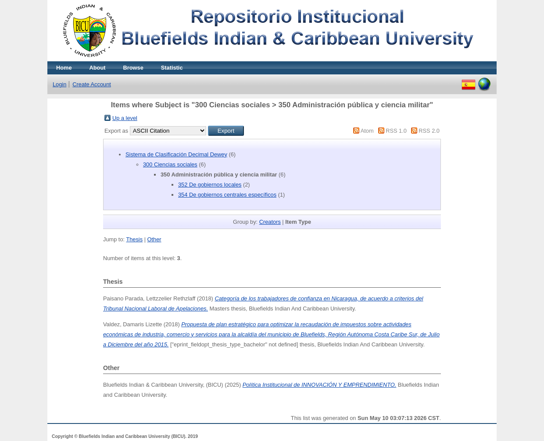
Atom (367, 130)
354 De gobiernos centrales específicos (227, 194)
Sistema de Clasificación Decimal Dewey (176, 154)
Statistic (172, 67)
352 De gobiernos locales (209, 184)
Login (59, 84)
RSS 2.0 (429, 130)
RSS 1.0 (396, 130)
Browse (133, 67)
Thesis (134, 239)
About (97, 67)
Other (154, 239)
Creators (270, 222)
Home (64, 67)
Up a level (124, 118)
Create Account (91, 84)
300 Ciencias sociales (170, 164)
